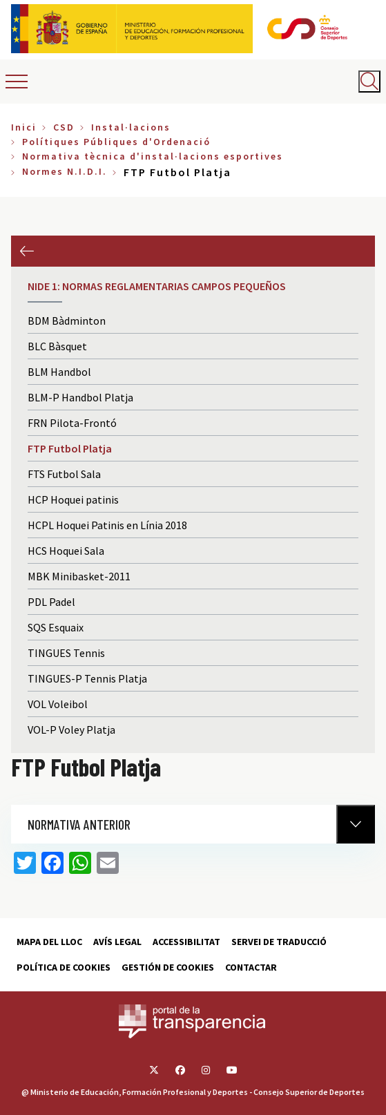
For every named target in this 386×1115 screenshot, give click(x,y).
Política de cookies (63, 967)
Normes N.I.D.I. (64, 171)
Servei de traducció (279, 941)
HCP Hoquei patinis (73, 499)
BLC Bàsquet (57, 346)
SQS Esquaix (56, 627)
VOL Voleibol (58, 704)
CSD (64, 127)
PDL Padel (51, 602)
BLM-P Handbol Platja (80, 397)
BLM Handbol (59, 372)
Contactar (251, 967)
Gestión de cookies (168, 967)
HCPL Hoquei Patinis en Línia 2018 (107, 525)
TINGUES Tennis (66, 653)
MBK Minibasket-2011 (79, 576)
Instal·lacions (131, 127)
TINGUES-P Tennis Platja (87, 678)
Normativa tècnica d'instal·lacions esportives (152, 156)
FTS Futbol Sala (64, 474)
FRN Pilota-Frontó (72, 423)
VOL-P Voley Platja (71, 729)
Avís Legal (117, 941)
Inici (24, 127)
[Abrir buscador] (369, 81)
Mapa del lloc (49, 941)
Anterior (26, 251)
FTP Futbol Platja (70, 448)
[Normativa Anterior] (355, 824)
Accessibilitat (186, 941)
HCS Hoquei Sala (66, 551)
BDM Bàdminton (67, 320)
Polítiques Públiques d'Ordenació (116, 141)
